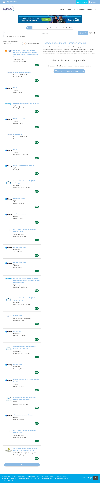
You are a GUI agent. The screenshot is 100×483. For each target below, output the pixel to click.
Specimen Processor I (20, 214)
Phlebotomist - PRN (19, 247)
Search (29, 28)
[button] (92, 33)
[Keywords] (22, 33)
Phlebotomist (17, 88)
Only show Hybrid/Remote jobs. (15, 36)
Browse (36, 28)
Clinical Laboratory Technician (23, 415)
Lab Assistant (17, 331)
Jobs (69, 9)
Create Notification (33, 43)
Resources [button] (91, 9)
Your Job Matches (55, 28)
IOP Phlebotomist (19, 119)
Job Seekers (82, 2)
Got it (95, 478)
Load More (22, 465)
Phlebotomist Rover (19, 150)
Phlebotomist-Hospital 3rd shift (23, 165)
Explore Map (44, 28)
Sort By (6, 43)
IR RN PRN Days (18, 134)
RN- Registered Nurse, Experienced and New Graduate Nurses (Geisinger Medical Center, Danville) (26, 280)
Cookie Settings (87, 478)
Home (62, 9)
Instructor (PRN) (18, 315)
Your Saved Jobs (68, 28)
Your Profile (79, 9)
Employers (93, 2)
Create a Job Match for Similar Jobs (69, 71)
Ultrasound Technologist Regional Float (26, 103)
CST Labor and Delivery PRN (22, 72)
